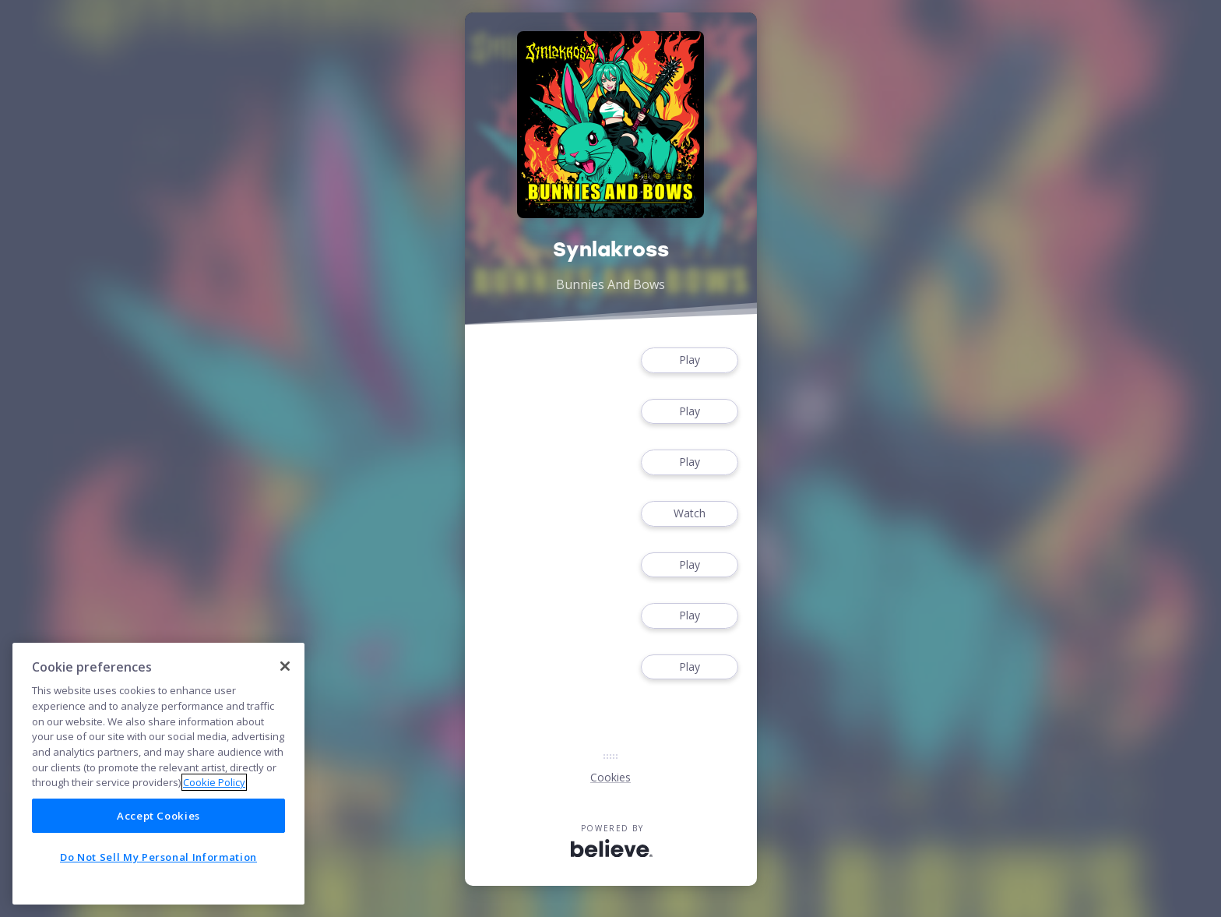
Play (689, 360)
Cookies (610, 777)
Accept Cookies (158, 816)
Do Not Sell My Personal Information (158, 857)
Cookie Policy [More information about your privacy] (214, 782)
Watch (689, 514)
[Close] (285, 666)
